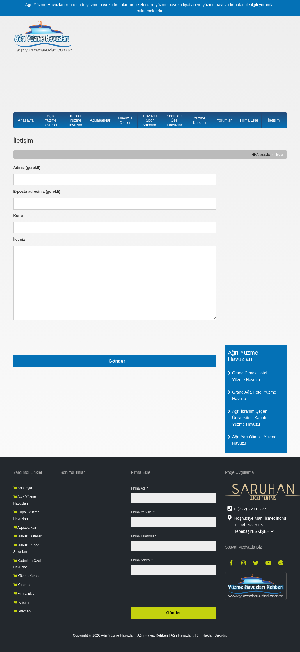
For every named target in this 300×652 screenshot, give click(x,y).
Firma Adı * (139, 488)
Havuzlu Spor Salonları (149, 120)
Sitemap (22, 611)
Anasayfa (26, 120)
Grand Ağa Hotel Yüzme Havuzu (254, 395)
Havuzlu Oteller (125, 120)
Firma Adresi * (142, 560)
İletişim (274, 120)
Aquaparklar (100, 120)
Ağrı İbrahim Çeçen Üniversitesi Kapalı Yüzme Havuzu (249, 418)
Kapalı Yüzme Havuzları (76, 120)
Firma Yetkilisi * (143, 512)
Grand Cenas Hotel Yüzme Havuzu (249, 376)
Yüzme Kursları (199, 120)
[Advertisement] (185, 61)
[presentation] (172, 336)
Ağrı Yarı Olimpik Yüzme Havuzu (254, 440)
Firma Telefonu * (143, 536)
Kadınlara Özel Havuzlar (174, 120)
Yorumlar (224, 120)
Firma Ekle (249, 120)
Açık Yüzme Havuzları (50, 120)
